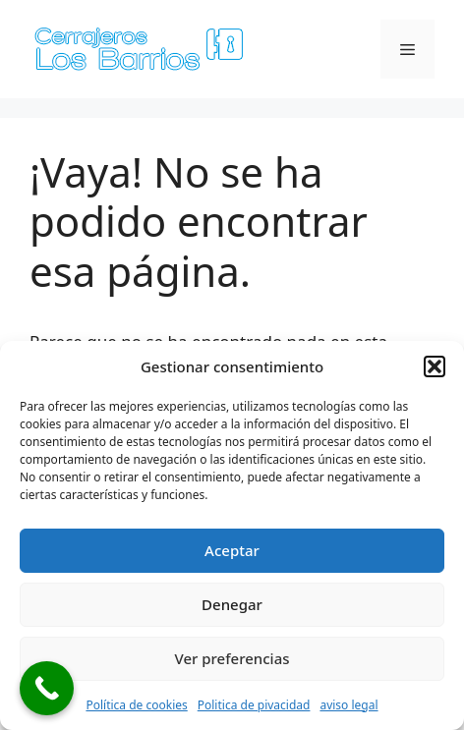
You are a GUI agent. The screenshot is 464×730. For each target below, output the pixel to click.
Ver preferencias (231, 658)
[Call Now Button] (47, 688)
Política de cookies (136, 705)
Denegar (232, 604)
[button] (434, 366)
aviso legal (348, 705)
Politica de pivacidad (254, 705)
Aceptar (232, 550)
